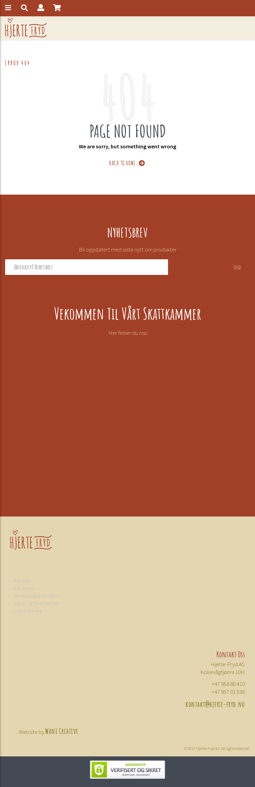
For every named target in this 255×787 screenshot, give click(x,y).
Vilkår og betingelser (37, 603)
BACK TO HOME (127, 162)
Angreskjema (28, 611)
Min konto (25, 588)
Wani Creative (61, 730)
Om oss (22, 581)
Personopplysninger (35, 596)
